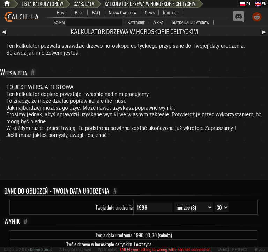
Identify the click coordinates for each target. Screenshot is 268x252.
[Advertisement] (134, 160)
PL (245, 4)
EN (261, 4)
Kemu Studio (41, 249)
